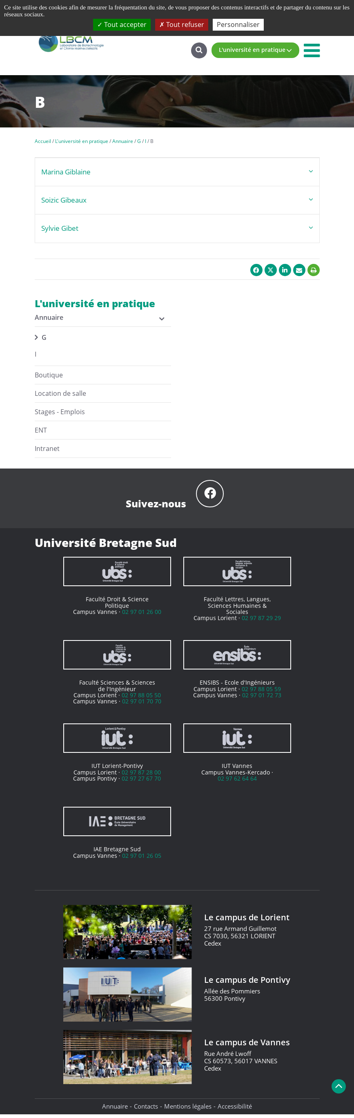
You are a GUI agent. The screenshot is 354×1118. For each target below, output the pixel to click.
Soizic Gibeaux (64, 200)
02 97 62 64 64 (237, 782)
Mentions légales (188, 1110)
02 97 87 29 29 (261, 622)
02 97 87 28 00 (141, 776)
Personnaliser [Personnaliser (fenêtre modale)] (238, 24)
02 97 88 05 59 (261, 693)
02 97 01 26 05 (141, 859)
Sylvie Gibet (59, 228)
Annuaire (115, 1110)
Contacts (146, 1110)
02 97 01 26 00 (141, 615)
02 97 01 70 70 (141, 705)
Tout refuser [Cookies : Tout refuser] (181, 24)
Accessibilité (235, 1110)
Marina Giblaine (66, 171)
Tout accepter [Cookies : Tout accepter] (122, 24)
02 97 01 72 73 (261, 699)
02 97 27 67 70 (141, 782)
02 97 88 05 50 (141, 699)
